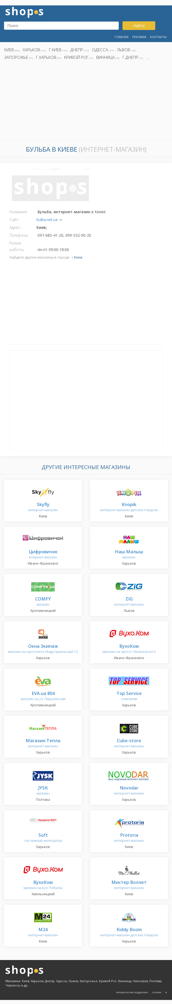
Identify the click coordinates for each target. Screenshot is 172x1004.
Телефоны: (19, 235)
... (147, 57)
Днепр (76, 49)
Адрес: (15, 227)
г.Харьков (46, 57)
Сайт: (14, 219)
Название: (18, 211)
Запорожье (16, 57)
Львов (123, 49)
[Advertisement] (86, 101)
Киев (9, 49)
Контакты (158, 37)
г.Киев (55, 49)
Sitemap (156, 992)
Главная (121, 37)
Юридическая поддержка (132, 992)
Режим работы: (16, 246)
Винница (105, 57)
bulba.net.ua (47, 219)
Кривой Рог (76, 57)
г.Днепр (130, 57)
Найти (139, 25)
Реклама (139, 37)
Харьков (31, 49)
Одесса (100, 49)
